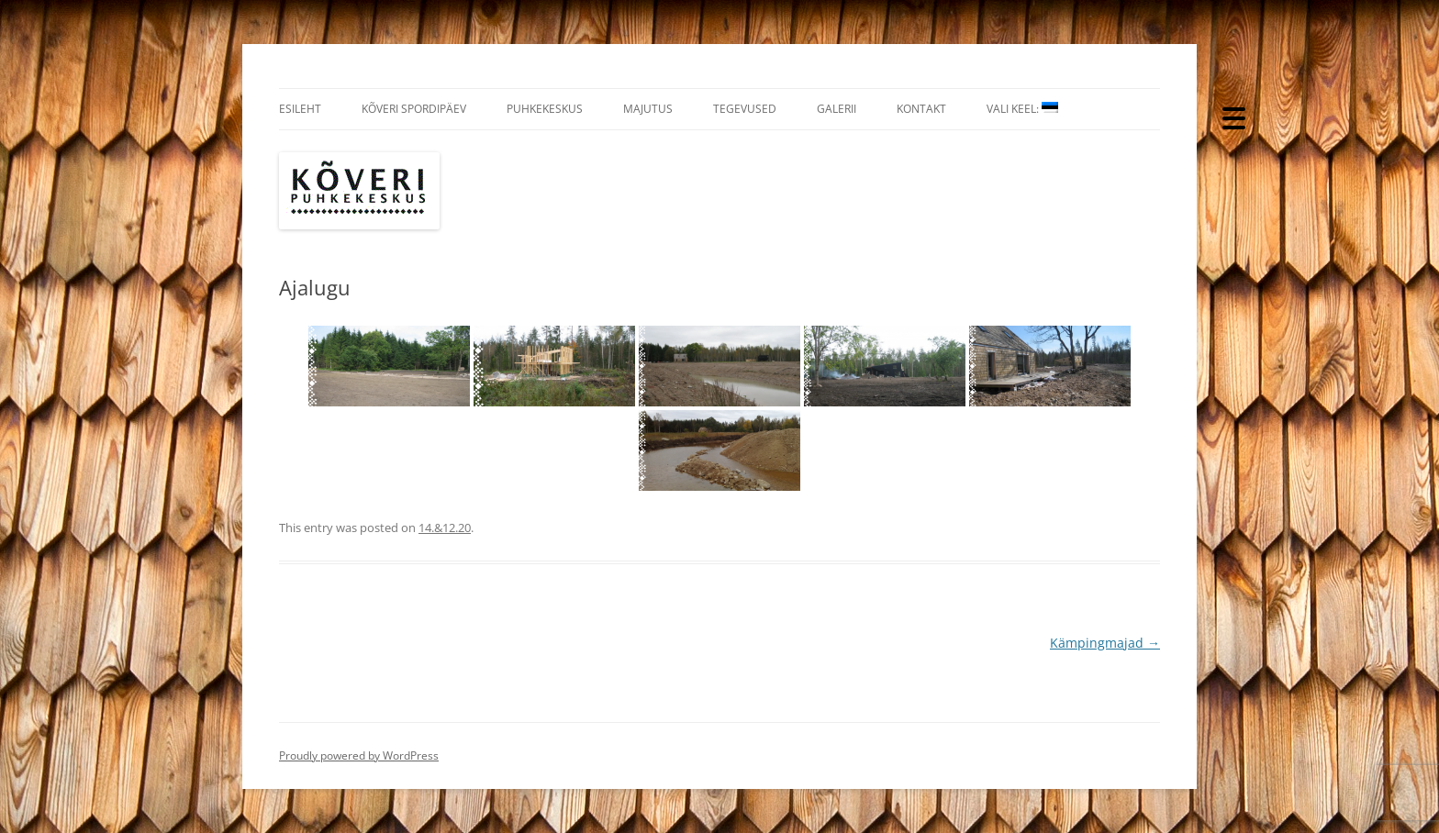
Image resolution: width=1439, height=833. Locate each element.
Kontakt (921, 109)
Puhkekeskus (545, 109)
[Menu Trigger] (1234, 117)
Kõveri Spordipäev (414, 109)
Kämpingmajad (1105, 642)
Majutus (648, 109)
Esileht (300, 109)
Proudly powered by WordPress (359, 755)
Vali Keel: (1022, 109)
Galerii (836, 109)
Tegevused (744, 109)
